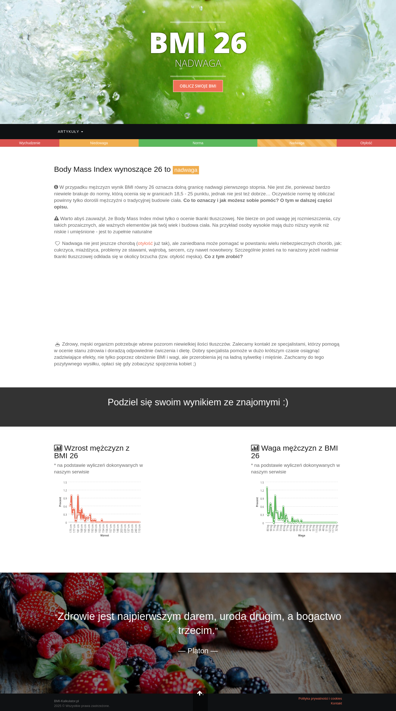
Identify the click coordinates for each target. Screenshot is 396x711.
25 (190, 193)
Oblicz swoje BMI (198, 86)
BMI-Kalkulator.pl (66, 701)
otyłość (145, 243)
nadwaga (185, 170)
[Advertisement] (198, 300)
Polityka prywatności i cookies (320, 698)
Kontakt (336, 703)
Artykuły (70, 132)
